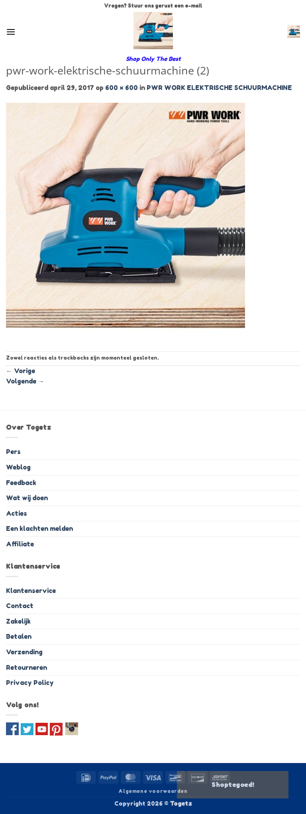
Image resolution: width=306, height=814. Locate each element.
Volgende (25, 381)
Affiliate (20, 544)
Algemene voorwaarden (152, 791)
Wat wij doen (27, 498)
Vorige (20, 371)
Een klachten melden (39, 528)
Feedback (21, 483)
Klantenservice (31, 591)
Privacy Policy (30, 683)
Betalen (18, 636)
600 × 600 (121, 88)
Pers (13, 452)
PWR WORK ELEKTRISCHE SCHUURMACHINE (219, 88)
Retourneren (26, 667)
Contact (19, 606)
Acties (16, 513)
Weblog (18, 467)
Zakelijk (18, 621)
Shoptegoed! (233, 785)
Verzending (24, 652)
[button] (11, 31)
